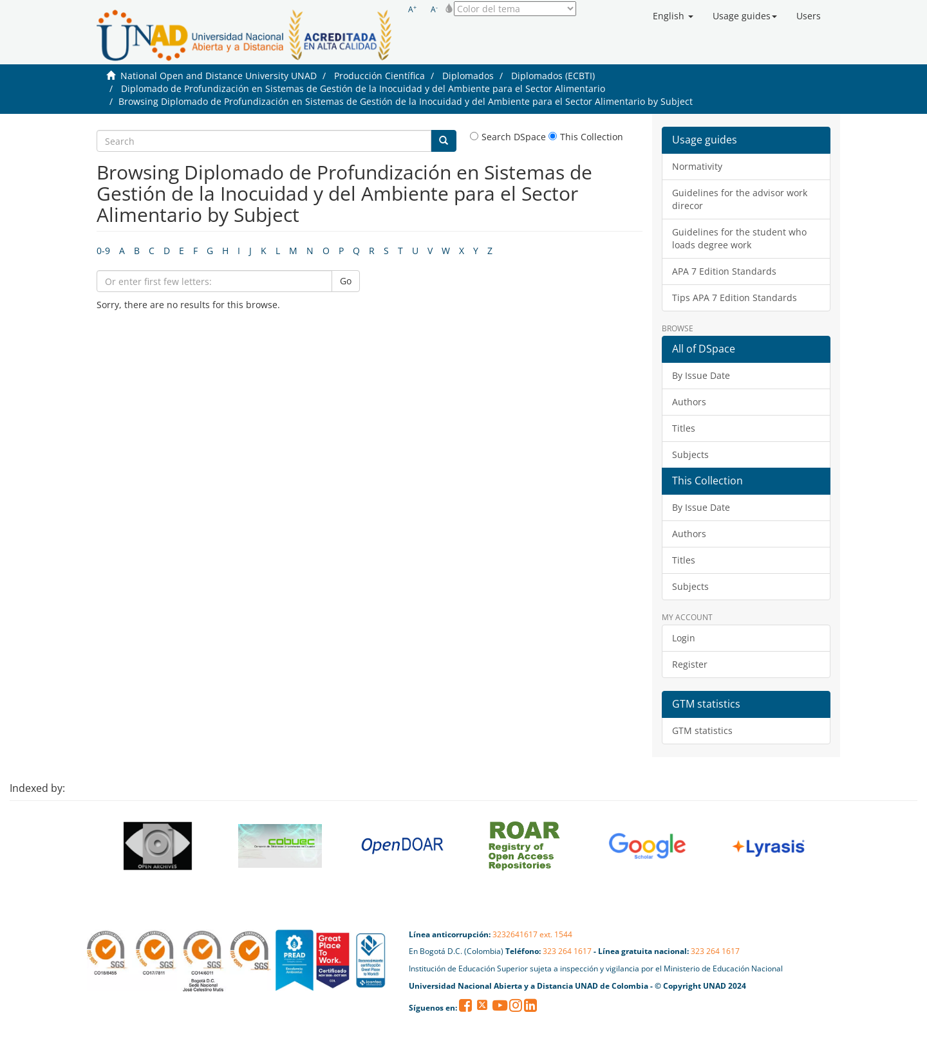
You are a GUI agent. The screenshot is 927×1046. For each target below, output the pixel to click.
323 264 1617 (567, 951)
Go (345, 281)
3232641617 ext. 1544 (532, 934)
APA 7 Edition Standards (724, 271)
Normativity (697, 166)
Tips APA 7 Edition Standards (734, 297)
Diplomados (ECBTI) (553, 75)
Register (689, 664)
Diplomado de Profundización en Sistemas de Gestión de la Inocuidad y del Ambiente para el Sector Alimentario (363, 88)
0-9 (103, 250)
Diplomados (468, 75)
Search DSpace (508, 137)
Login (683, 638)
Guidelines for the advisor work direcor (739, 199)
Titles (683, 428)
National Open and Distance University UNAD (218, 75)
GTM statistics (702, 730)
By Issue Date (701, 375)
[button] (673, 16)
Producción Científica (379, 75)
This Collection (585, 137)
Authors (689, 402)
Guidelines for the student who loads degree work (739, 238)
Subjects (690, 454)
